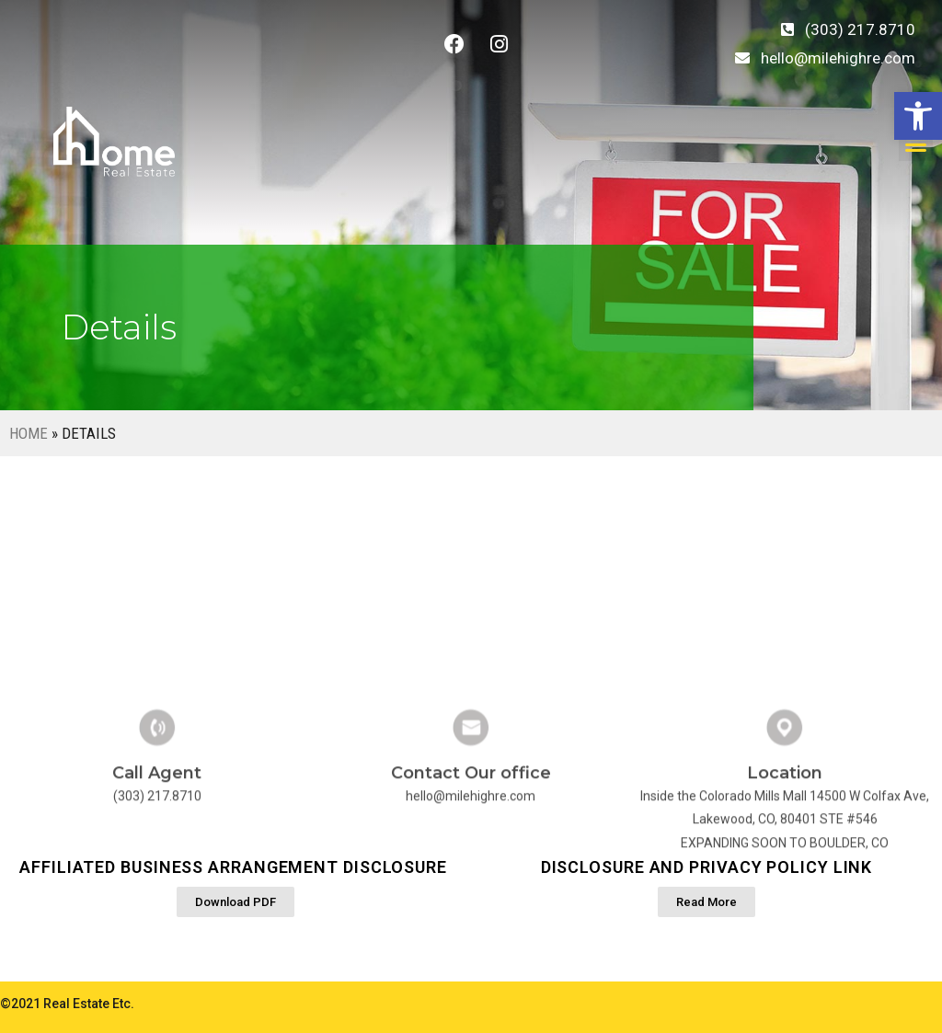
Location (784, 836)
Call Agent (156, 836)
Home (28, 433)
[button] (918, 116)
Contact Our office (471, 836)
